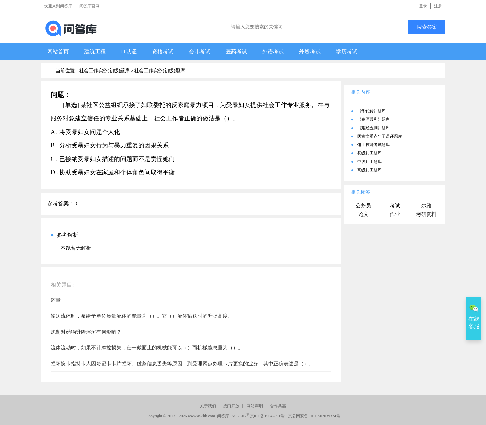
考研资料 (426, 214)
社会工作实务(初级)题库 (159, 70)
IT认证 (129, 51)
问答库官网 (89, 6)
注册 (438, 6)
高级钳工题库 (369, 170)
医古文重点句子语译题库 (379, 136)
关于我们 (208, 406)
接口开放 (231, 406)
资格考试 (162, 51)
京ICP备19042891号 (267, 416)
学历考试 (346, 51)
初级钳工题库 (369, 153)
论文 (363, 214)
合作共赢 (278, 406)
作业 (395, 214)
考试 (395, 205)
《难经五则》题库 (373, 127)
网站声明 (255, 406)
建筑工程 (95, 51)
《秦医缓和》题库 (373, 119)
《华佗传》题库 (371, 111)
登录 (423, 6)
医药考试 (236, 51)
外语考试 (273, 51)
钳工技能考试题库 (373, 144)
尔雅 (426, 205)
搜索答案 (427, 27)
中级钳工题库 (369, 161)
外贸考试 (310, 51)
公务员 (363, 205)
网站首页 (58, 51)
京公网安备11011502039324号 (314, 416)
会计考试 (199, 51)
